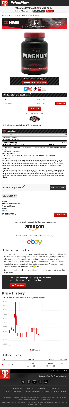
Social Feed (17, 392)
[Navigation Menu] (64, 3)
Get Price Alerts (38, 11)
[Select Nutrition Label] (34, 134)
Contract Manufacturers (32, 392)
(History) (24, 11)
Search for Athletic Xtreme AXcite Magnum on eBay (34, 236)
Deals (7, 392)
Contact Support (17, 388)
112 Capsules (7, 211)
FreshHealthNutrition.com (11, 204)
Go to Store (41, 82)
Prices (17, 11)
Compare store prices (34, 113)
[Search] (58, 3)
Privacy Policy (41, 388)
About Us (30, 388)
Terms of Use (54, 388)
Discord (47, 392)
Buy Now (50, 11)
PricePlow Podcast (60, 392)
